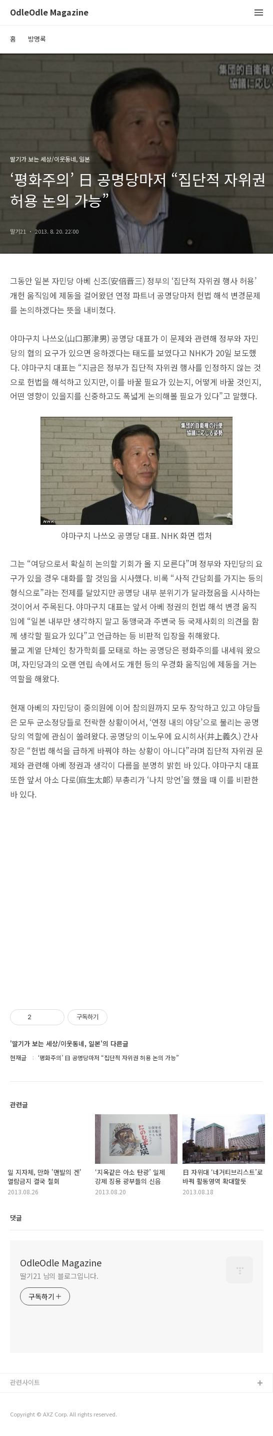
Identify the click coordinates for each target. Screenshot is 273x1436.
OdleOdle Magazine (49, 13)
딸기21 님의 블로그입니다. (59, 1276)
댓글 (16, 1217)
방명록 (37, 39)
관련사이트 (25, 1382)
